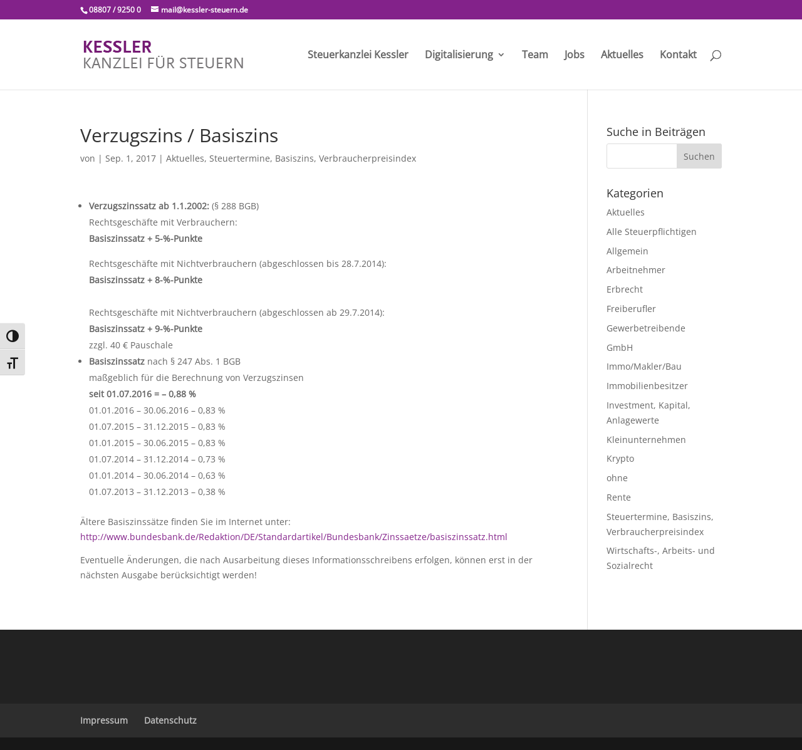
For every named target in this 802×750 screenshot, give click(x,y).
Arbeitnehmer (636, 270)
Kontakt (678, 55)
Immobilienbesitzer (647, 386)
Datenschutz (170, 720)
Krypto (620, 458)
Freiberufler (631, 309)
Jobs (575, 55)
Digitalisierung (459, 55)
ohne (617, 478)
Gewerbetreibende (646, 328)
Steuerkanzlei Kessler (358, 55)
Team (535, 55)
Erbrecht (625, 289)
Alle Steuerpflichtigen (652, 231)
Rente (619, 497)
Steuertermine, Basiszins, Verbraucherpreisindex (312, 158)
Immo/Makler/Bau (644, 366)
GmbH (620, 347)
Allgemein (627, 251)
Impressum (104, 720)
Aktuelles (622, 55)
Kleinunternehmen (646, 439)
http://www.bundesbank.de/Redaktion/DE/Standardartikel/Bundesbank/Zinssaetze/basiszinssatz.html (294, 537)
